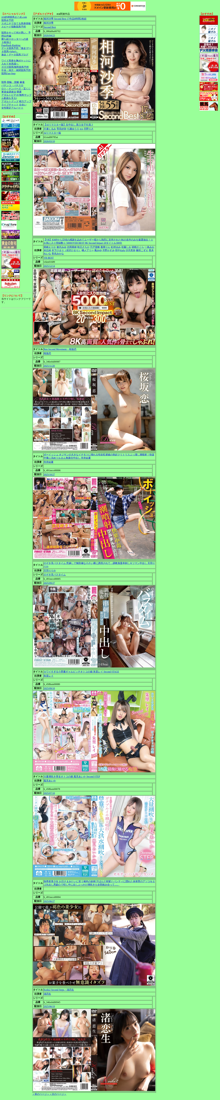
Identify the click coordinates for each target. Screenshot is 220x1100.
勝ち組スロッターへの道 (14, 39)
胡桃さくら (138, 247)
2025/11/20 (49, 366)
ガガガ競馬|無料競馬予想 (15, 67)
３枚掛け (6, 42)
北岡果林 (72, 247)
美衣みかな (58, 253)
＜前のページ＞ (40, 1094)
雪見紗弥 (61, 128)
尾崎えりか (50, 247)
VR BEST (49, 257)
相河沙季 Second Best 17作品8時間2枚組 (65, 18)
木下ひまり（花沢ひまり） (66, 250)
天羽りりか (50, 570)
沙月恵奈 (130, 250)
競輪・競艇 (13, 82)
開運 (19, 91)
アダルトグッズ (9, 101)
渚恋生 (47, 994)
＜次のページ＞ (57, 1094)
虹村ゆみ (116, 247)
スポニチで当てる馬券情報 (16, 23)
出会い (22, 104)
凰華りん (105, 247)
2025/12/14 (49, 266)
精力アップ (25, 101)
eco (81, 128)
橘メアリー (88, 250)
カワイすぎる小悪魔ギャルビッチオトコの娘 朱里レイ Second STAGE (81, 671)
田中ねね (120, 250)
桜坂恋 (47, 353)
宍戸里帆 (95, 247)
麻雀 (22, 82)
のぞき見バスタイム (55, 574)
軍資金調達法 (8, 91)
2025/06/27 (49, 901)
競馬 (3, 82)
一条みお (149, 247)
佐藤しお (126, 247)
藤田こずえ (142, 250)
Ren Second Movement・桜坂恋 (60, 349)
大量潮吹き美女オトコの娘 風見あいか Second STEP (72, 776)
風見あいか (50, 780)
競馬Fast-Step (8, 73)
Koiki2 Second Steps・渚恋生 (59, 989)
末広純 (47, 250)
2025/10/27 (49, 474)
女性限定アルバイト (12, 108)
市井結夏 (48, 462)
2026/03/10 (49, 141)
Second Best (50, 27)
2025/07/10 (49, 793)
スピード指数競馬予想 (13, 26)
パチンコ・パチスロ (12, 85)
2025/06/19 (49, 1006)
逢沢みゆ (61, 247)
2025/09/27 (49, 583)
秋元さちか (83, 247)
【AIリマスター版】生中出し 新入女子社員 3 (68, 124)
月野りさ (89, 128)
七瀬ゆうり (73, 128)
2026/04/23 (49, 35)
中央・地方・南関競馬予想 (16, 70)
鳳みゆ (98, 250)
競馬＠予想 (7, 20)
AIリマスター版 (52, 133)
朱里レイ (48, 675)
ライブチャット (9, 104)
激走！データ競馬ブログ (14, 54)
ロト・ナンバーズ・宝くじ (16, 88)
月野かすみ (108, 250)
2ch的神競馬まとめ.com (14, 17)
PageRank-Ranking (10, 45)
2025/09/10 (49, 688)
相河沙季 (48, 23)
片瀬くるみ (50, 128)
